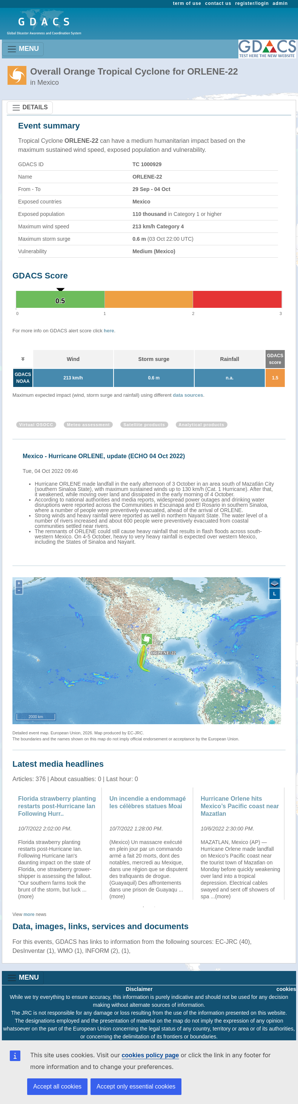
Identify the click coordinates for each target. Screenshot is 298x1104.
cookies (286, 989)
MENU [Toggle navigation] (23, 49)
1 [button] (143, 907)
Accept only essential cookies (136, 1086)
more (28, 914)
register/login (252, 3)
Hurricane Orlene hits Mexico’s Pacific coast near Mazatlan (240, 806)
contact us (218, 3)
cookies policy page (150, 1055)
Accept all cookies (57, 1086)
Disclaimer (139, 989)
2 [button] (154, 907)
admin (280, 3)
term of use (187, 3)
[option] (151, 497)
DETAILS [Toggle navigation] (30, 107)
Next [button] (291, 843)
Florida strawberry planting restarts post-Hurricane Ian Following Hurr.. (57, 806)
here (109, 330)
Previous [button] (7, 843)
